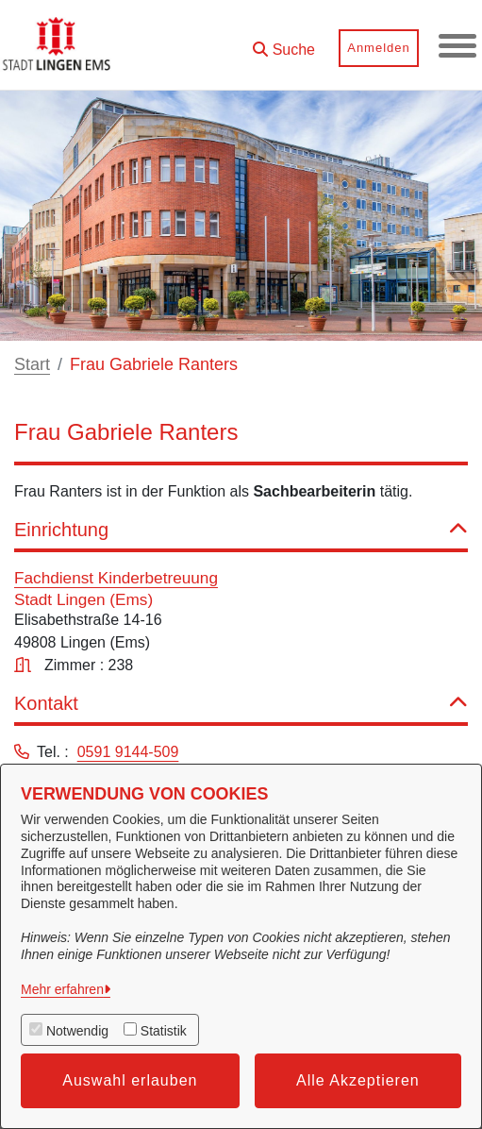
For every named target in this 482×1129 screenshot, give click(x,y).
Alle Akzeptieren (358, 1080)
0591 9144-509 (128, 752)
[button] (283, 43)
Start (32, 364)
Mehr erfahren (62, 989)
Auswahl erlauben (129, 1080)
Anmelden (378, 48)
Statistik (164, 1030)
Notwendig (77, 1030)
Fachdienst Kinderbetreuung (116, 577)
